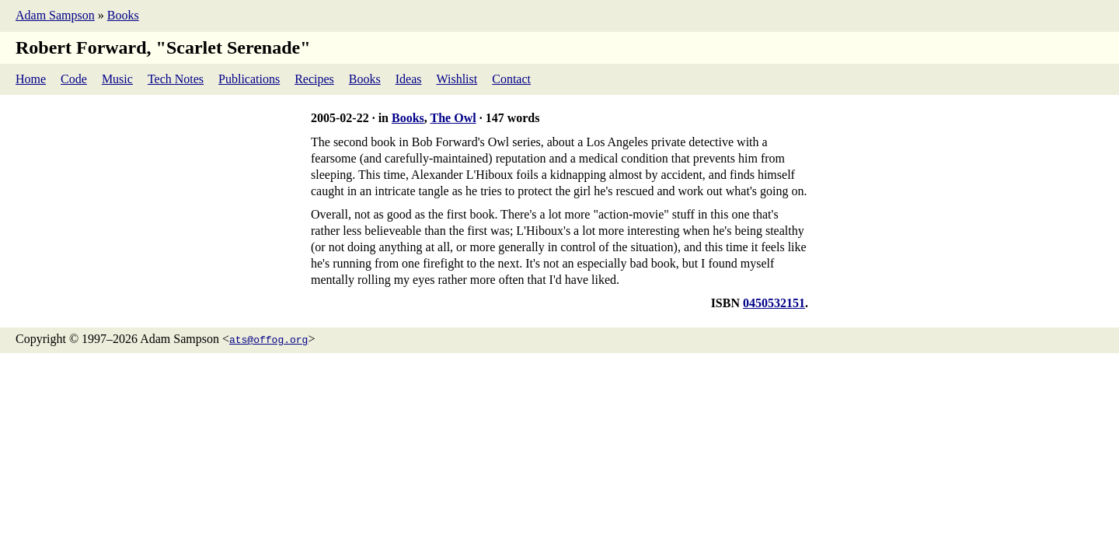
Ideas (409, 79)
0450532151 (774, 303)
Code (74, 79)
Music (117, 79)
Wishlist (457, 79)
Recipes (314, 79)
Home (31, 79)
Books (123, 15)
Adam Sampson (55, 15)
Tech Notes (176, 79)
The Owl (453, 117)
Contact (511, 79)
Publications (249, 79)
